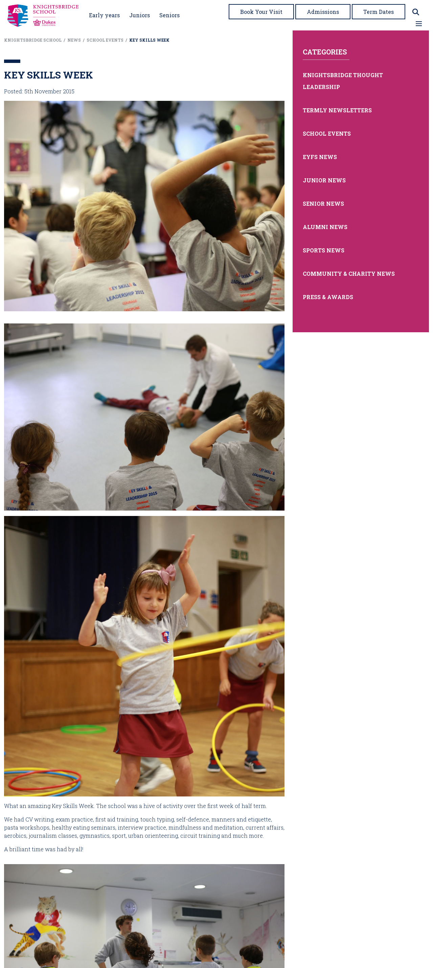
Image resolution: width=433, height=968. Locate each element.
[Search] (416, 12)
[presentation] (144, 416)
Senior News (323, 203)
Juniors (139, 15)
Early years (104, 15)
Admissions (323, 11)
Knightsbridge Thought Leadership (343, 80)
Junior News (324, 180)
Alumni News (325, 226)
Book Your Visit (261, 11)
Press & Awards (328, 296)
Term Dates (378, 11)
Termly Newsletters (337, 110)
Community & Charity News (349, 273)
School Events (327, 133)
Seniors (169, 15)
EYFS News (320, 156)
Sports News (323, 250)
